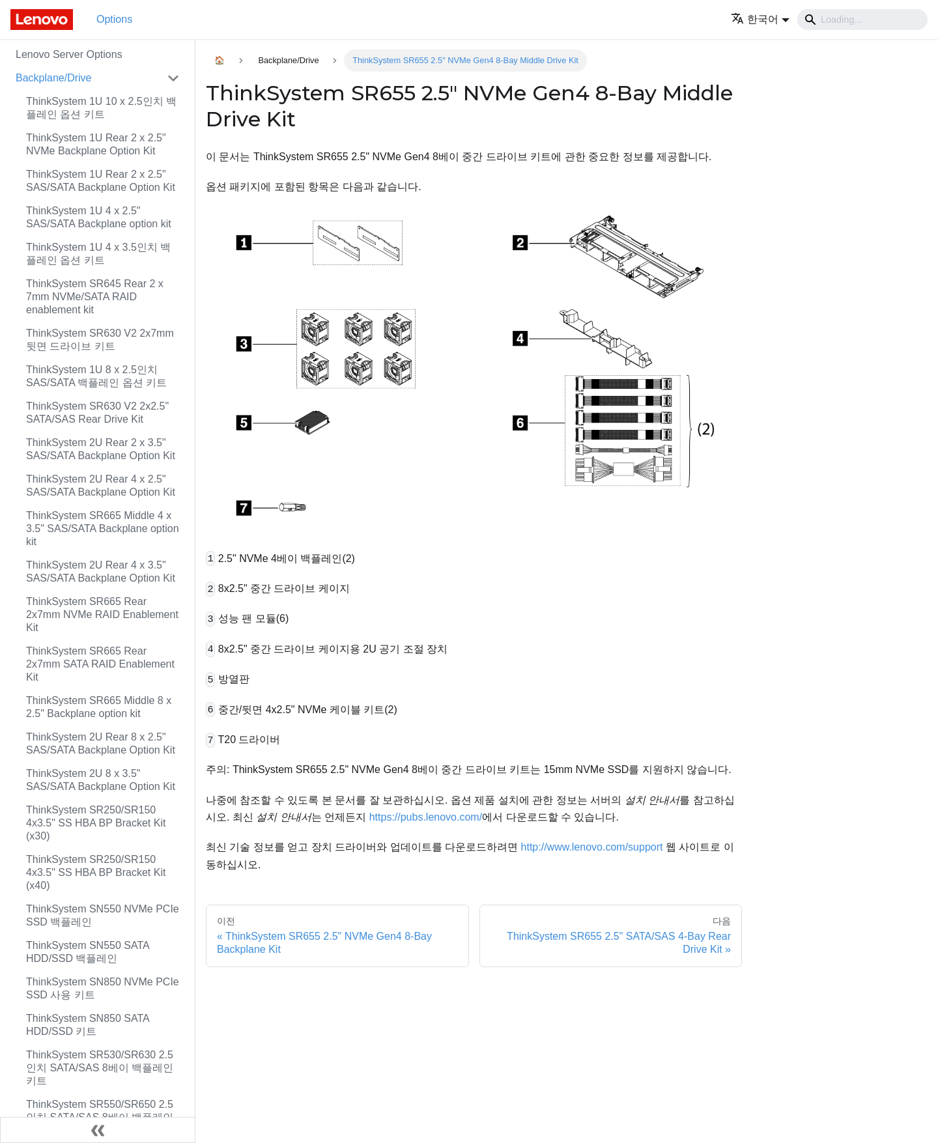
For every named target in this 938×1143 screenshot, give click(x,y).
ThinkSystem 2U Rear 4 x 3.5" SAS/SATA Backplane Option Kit (100, 571)
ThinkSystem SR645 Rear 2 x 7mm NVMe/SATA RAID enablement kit (94, 296)
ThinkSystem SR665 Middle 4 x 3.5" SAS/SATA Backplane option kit (102, 528)
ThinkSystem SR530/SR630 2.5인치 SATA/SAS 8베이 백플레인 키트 (99, 1067)
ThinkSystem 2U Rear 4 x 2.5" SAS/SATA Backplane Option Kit (100, 485)
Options (114, 19)
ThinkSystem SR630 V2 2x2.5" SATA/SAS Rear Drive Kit (97, 413)
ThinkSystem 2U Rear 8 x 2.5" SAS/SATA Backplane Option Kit (100, 743)
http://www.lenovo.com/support (592, 847)
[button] (760, 19)
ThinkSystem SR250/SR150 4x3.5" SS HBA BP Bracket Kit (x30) (95, 822)
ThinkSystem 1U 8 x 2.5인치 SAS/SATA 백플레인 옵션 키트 (96, 376)
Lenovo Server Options (69, 54)
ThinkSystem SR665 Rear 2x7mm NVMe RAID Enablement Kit (102, 614)
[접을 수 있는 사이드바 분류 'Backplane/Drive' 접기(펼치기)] (173, 78)
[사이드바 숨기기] (97, 1130)
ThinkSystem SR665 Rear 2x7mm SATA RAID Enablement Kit (100, 664)
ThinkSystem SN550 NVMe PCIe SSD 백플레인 (102, 915)
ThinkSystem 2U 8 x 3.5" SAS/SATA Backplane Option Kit (100, 780)
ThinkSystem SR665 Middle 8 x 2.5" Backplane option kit (98, 707)
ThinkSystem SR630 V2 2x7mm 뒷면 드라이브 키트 (100, 340)
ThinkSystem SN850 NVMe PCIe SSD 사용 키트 (102, 988)
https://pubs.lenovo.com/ (425, 817)
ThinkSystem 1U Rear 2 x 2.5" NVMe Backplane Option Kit (96, 144)
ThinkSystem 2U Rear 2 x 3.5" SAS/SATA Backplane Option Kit (100, 449)
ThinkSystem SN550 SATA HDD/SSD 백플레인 (87, 952)
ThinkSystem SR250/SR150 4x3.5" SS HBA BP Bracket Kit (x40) (95, 872)
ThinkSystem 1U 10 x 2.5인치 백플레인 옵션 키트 (101, 108)
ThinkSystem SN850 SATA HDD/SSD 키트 (87, 1025)
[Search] (862, 19)
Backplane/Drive (54, 77)
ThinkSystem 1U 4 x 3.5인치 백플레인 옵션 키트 (98, 254)
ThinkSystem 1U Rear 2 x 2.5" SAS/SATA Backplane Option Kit (100, 181)
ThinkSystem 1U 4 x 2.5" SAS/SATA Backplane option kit (98, 217)
